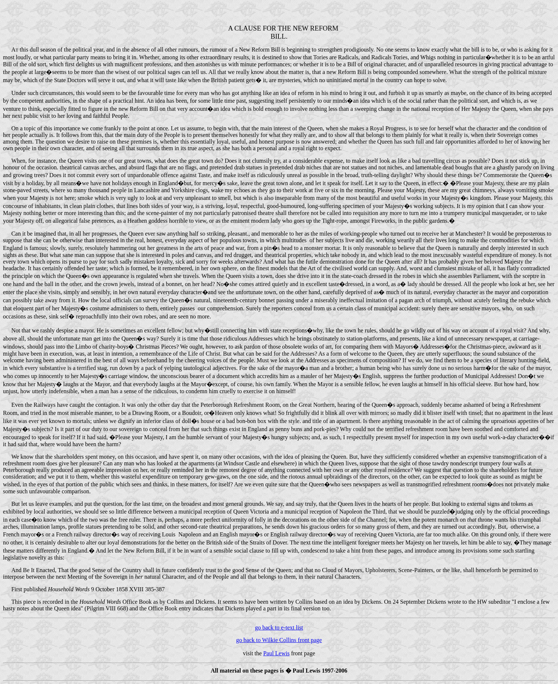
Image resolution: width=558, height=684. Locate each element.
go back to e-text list (279, 627)
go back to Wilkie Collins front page (279, 640)
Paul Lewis (276, 653)
